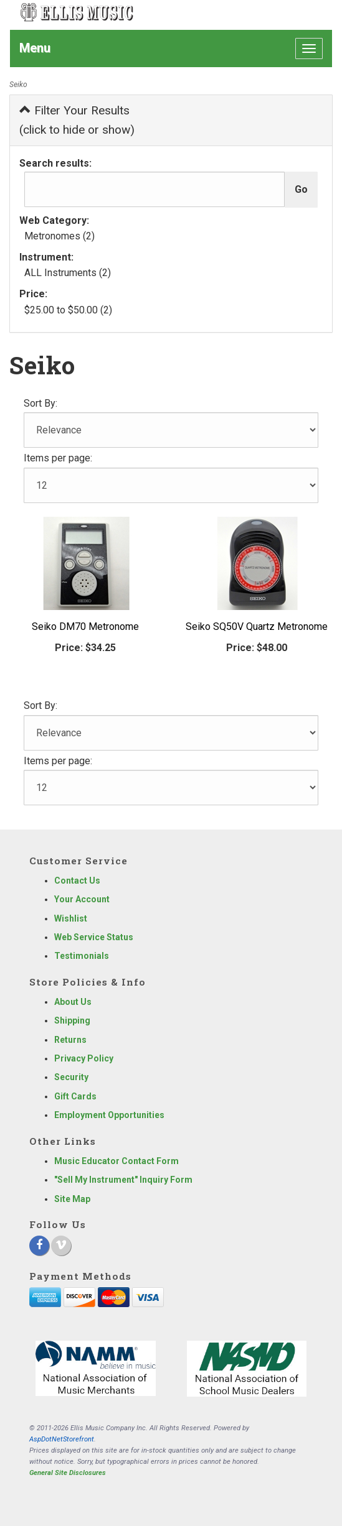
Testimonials (81, 956)
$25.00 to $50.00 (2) (68, 310)
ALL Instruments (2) (67, 273)
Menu (34, 47)
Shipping (72, 1020)
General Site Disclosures (67, 1473)
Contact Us (77, 881)
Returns (70, 1040)
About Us (73, 1002)
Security (71, 1077)
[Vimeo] (61, 1246)
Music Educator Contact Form (116, 1161)
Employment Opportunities (109, 1115)
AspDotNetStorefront (61, 1439)
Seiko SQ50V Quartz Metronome (257, 626)
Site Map (72, 1199)
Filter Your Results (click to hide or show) (77, 120)
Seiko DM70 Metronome (85, 626)
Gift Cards (75, 1096)
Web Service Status (93, 937)
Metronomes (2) (59, 236)
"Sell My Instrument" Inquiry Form (123, 1180)
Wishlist (70, 918)
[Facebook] (39, 1246)
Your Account (82, 899)
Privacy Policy (83, 1058)
